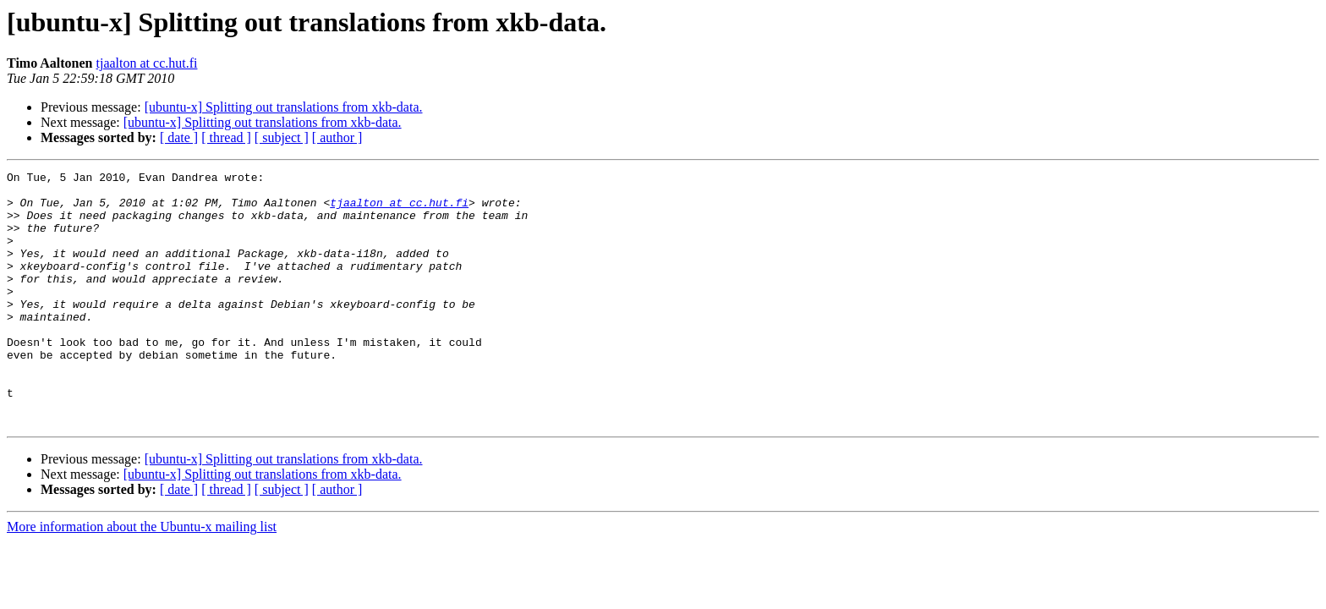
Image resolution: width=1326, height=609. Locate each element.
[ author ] (337, 137)
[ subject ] (282, 137)
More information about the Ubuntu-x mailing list (142, 577)
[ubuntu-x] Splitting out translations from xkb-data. (284, 107)
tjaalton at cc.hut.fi (147, 63)
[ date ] (179, 137)
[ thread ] (226, 137)
